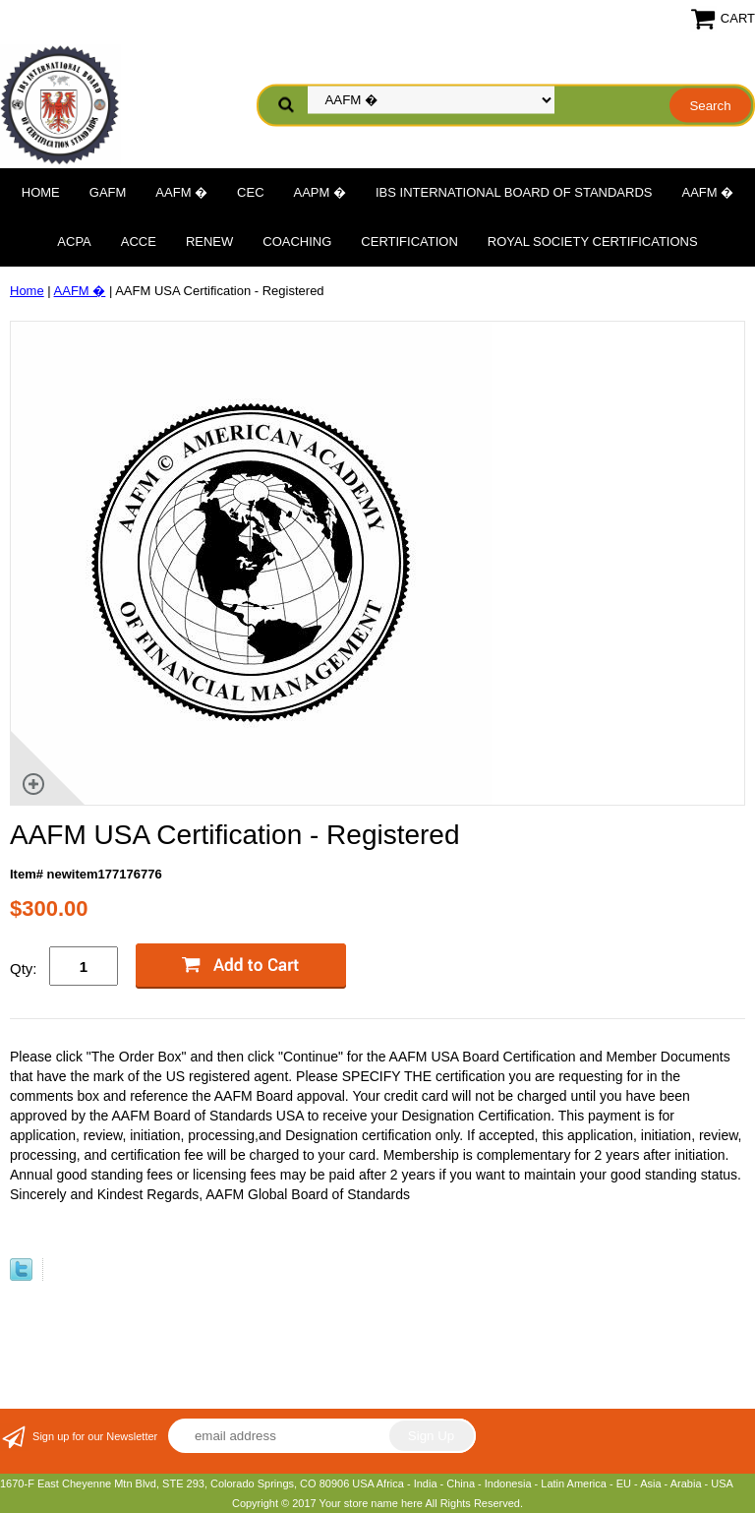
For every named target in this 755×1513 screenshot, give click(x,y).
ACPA (73, 241)
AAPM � (320, 192)
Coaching (296, 241)
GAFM (108, 192)
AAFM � (181, 192)
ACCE (138, 241)
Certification (409, 241)
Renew (209, 241)
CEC (250, 192)
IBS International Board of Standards (514, 192)
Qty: (23, 968)
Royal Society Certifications (593, 241)
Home (41, 192)
